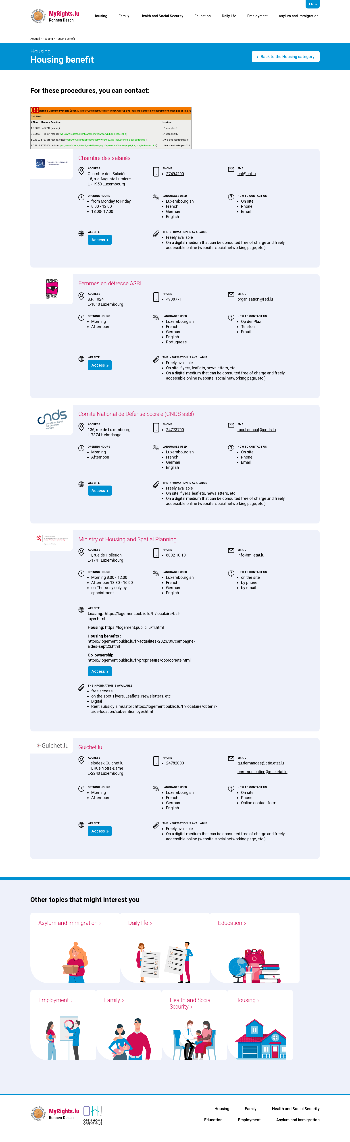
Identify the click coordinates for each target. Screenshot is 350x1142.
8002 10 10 (176, 555)
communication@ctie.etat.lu (263, 771)
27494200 (175, 173)
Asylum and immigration (299, 16)
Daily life (229, 16)
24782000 (175, 763)
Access (98, 239)
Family (124, 16)
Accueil (35, 38)
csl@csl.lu (247, 173)
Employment (257, 16)
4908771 (174, 299)
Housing (100, 16)
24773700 (175, 429)
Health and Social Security (161, 16)
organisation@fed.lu (255, 299)
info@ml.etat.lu (251, 555)
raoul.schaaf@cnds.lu (257, 429)
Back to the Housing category (287, 56)
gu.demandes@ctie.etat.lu (261, 763)
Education (202, 16)
